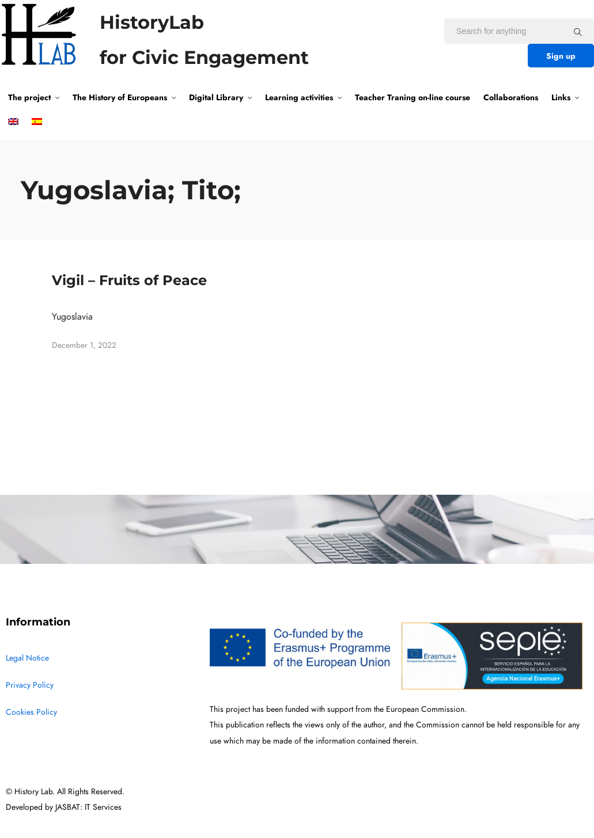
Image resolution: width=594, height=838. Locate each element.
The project (29, 97)
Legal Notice (27, 658)
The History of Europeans (120, 97)
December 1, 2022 (84, 345)
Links (560, 97)
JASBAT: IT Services (88, 807)
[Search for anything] (577, 31)
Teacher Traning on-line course (412, 97)
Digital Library (216, 97)
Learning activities (299, 97)
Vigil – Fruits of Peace (129, 280)
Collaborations (510, 97)
